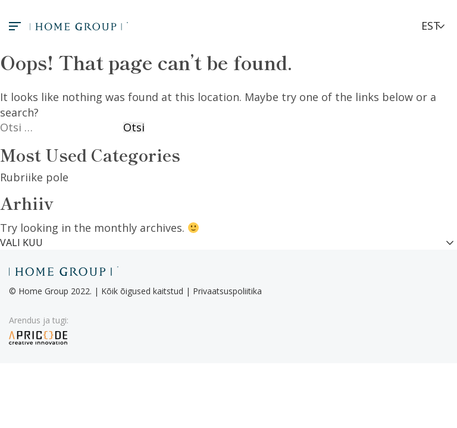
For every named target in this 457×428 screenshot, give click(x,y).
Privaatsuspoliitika (227, 291)
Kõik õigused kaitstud (142, 291)
